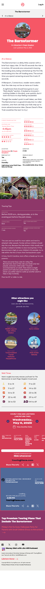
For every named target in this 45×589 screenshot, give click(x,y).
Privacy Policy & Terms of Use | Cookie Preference (16, 564)
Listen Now (10, 559)
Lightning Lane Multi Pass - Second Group (12, 166)
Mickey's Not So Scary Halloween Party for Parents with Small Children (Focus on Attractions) (22, 529)
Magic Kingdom (28, 45)
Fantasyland (6, 151)
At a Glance (9, 16)
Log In (40, 4)
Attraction (17, 45)
